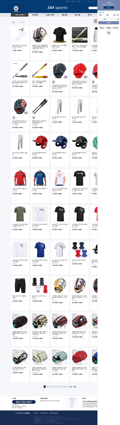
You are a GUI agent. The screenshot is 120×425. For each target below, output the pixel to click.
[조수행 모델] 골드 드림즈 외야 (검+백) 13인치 (19, 368)
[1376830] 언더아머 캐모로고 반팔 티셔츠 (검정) (79, 189)
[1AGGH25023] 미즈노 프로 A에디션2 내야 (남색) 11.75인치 (19, 122)
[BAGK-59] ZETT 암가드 (79, 260)
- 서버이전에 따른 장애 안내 (88, 406)
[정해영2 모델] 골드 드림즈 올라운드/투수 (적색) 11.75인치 (79, 369)
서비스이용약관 (43, 413)
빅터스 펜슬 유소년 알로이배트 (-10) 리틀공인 (39, 81)
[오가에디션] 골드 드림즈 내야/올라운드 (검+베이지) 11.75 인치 (40, 333)
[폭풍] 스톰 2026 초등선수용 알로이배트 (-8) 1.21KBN (39, 122)
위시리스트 (115, 28)
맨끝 (75, 386)
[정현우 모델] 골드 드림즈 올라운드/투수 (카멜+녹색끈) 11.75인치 (39, 369)
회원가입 (68, 1)
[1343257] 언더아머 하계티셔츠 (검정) (60, 225)
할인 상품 (77, 15)
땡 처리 (90, 15)
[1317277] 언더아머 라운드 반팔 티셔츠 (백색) (60, 189)
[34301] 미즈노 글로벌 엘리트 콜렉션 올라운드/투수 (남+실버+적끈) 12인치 (40, 47)
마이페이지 (78, 1)
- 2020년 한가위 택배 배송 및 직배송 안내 (91, 403)
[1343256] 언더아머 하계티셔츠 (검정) (79, 225)
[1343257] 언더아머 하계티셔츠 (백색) (40, 225)
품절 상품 (64, 15)
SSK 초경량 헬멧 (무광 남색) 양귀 (59, 153)
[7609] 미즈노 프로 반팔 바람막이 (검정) (59, 46)
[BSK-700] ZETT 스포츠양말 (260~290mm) (19, 46)
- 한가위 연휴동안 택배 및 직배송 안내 (90, 405)
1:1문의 (88, 1)
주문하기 (109, 22)
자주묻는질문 (72, 398)
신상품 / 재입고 (50, 15)
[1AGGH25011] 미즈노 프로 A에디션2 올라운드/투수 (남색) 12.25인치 (59, 86)
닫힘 (95, 21)
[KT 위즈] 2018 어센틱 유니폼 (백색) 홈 (60, 260)
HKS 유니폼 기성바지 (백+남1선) (79, 117)
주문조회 (109, 28)
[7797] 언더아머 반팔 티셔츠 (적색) (19, 189)
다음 (71, 386)
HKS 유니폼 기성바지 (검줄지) (19, 153)
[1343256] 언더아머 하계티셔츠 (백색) (20, 260)
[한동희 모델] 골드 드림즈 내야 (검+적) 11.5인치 (79, 332)
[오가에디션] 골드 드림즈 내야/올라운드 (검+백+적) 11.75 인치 (60, 333)
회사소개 (36, 413)
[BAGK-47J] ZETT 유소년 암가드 (39, 296)
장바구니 (93, 1)
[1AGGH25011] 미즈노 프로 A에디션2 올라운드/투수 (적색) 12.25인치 (79, 82)
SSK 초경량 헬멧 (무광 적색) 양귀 (39, 153)
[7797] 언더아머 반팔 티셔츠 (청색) (39, 189)
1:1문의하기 (72, 401)
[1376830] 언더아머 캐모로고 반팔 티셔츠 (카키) (20, 225)
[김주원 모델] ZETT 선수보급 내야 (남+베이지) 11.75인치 (79, 297)
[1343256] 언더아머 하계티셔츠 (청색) (40, 260)
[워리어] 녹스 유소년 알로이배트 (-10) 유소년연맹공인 (79, 46)
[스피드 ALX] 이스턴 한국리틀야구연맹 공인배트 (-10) (20, 81)
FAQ (84, 1)
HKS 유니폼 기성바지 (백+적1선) (59, 117)
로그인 (108, 7)
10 (67, 386)
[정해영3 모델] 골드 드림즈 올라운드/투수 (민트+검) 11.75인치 (59, 369)
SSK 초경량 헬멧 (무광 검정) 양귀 (79, 153)
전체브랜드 (35, 15)
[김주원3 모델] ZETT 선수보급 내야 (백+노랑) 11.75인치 (60, 297)
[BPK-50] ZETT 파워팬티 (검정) (19, 296)
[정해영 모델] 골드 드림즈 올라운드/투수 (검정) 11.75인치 (20, 333)
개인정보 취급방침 (53, 413)
